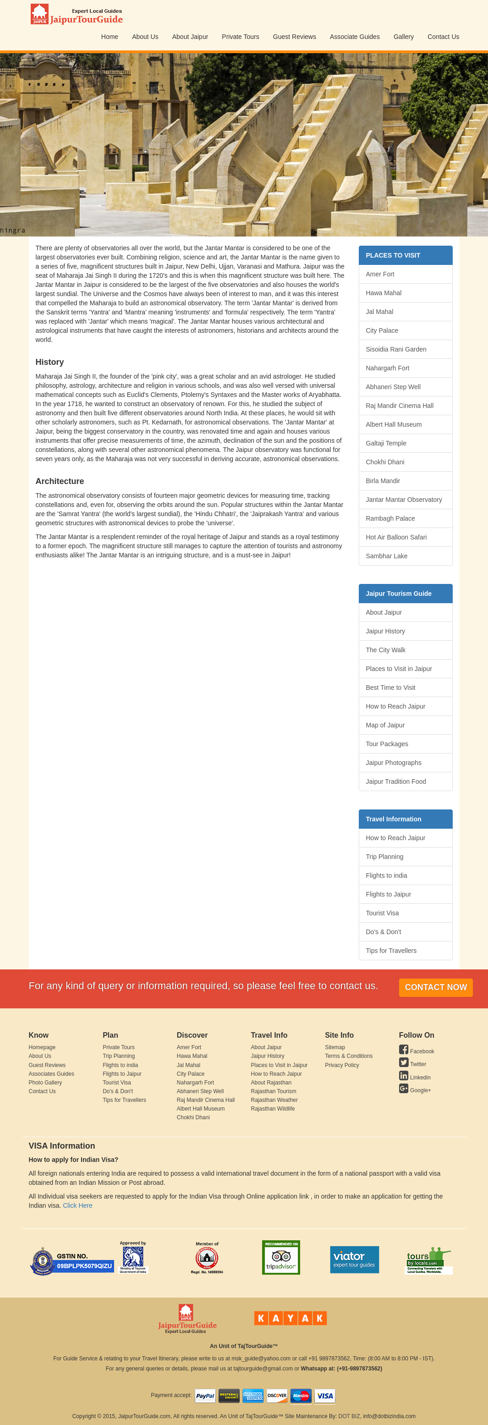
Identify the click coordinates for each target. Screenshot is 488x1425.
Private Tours (240, 36)
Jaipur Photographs (394, 762)
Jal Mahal (380, 311)
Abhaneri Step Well (393, 387)
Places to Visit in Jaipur (399, 668)
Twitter (412, 1064)
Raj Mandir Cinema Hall (400, 405)
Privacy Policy (342, 1065)
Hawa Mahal (384, 293)
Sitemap (335, 1047)
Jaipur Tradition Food (396, 781)
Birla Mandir (383, 480)
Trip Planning (385, 856)
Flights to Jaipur (388, 894)
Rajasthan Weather (274, 1100)
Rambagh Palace (390, 518)
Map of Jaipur (385, 725)
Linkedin (415, 1077)
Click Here (78, 1205)
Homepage (42, 1047)
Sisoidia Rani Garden (396, 349)
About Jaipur (190, 36)
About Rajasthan (271, 1082)
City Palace (382, 330)
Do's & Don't (383, 931)
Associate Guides (355, 36)
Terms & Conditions (349, 1056)
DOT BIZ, (350, 1416)
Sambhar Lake (387, 556)
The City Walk (386, 650)
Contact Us (443, 36)
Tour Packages (387, 744)
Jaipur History (386, 631)
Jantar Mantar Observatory (404, 499)
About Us (145, 36)
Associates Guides (51, 1074)
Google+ (415, 1090)
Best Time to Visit (391, 687)
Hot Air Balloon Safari (396, 537)
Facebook (416, 1051)
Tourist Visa (382, 913)
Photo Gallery (45, 1082)
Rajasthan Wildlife (273, 1109)
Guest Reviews (294, 36)
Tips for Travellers (391, 950)
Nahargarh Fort (388, 368)
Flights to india (386, 875)
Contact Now (436, 987)
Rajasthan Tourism (273, 1091)
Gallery (404, 36)
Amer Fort (380, 274)
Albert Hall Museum (394, 424)
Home (109, 36)
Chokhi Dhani (385, 462)
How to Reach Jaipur (396, 706)
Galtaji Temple (386, 443)
